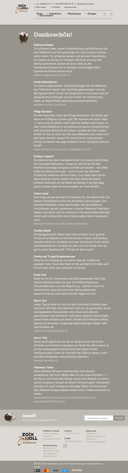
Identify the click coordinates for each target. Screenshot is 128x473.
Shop (40, 14)
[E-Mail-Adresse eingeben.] (98, 417)
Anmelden (119, 417)
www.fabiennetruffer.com (49, 401)
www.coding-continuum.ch (50, 149)
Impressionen (70, 7)
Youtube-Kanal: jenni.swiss (71, 223)
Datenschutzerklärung (95, 436)
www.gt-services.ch (46, 360)
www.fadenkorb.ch (83, 397)
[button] (104, 13)
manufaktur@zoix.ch (73, 441)
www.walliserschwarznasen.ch (52, 397)
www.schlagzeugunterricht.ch (52, 75)
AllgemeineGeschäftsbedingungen (96, 440)
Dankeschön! (91, 433)
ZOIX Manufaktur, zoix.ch (54, 463)
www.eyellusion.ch (79, 149)
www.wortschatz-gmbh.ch (50, 104)
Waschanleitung (50, 456)
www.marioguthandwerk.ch (51, 331)
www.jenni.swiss (44, 223)
